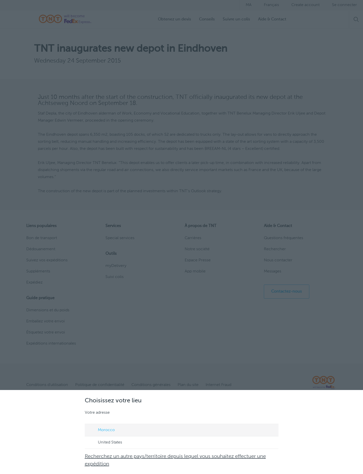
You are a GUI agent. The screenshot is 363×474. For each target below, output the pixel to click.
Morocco (101, 430)
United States (105, 442)
